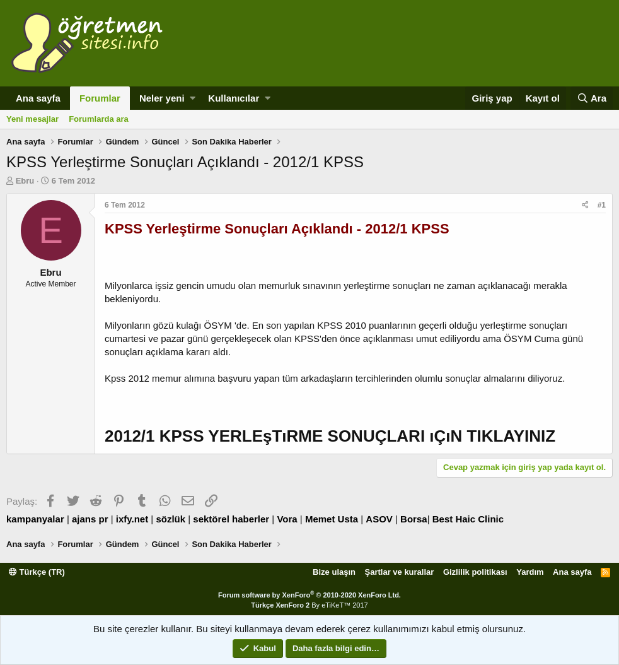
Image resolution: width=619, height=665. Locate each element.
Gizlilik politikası (475, 572)
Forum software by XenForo (309, 595)
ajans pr (90, 519)
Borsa (413, 519)
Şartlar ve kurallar (399, 572)
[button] (193, 98)
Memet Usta (331, 519)
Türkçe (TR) (37, 572)
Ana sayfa (38, 98)
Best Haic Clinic (468, 519)
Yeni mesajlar (32, 119)
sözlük (170, 519)
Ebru (25, 180)
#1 (602, 205)
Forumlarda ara (99, 119)
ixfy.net (132, 519)
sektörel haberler (231, 519)
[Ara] (591, 98)
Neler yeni (162, 98)
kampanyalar (35, 519)
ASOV (379, 519)
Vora (287, 519)
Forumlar (99, 98)
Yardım (529, 572)
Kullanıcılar (233, 98)
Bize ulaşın (334, 572)
